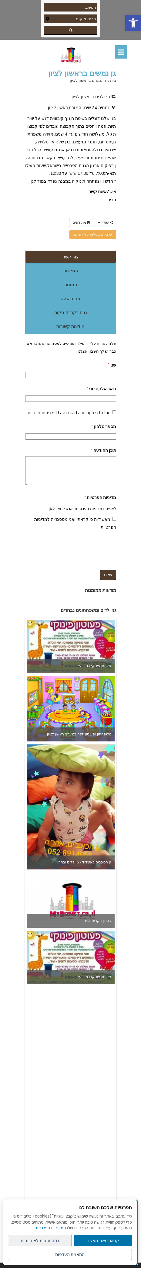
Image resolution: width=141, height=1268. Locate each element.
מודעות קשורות (70, 326)
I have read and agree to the (69, 412)
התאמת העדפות (70, 1254)
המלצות (70, 270)
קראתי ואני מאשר (103, 1240)
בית (113, 80)
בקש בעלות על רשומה (93, 234)
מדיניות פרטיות (41, 412)
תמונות (70, 284)
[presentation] (70, 549)
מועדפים (81, 222)
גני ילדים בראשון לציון (94, 96)
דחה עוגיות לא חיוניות (40, 1240)
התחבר (39, 343)
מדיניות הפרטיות (49, 1228)
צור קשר (71, 257)
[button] (133, 23)
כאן (52, 508)
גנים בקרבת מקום (70, 312)
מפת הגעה (70, 298)
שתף (105, 222)
